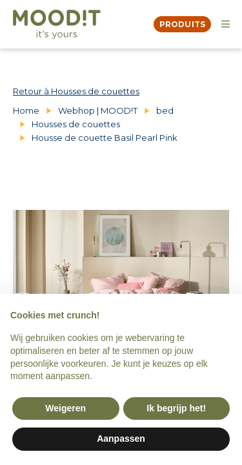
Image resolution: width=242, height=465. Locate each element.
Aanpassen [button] (121, 438)
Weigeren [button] (65, 408)
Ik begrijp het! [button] (176, 408)
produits (182, 24)
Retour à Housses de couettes (76, 91)
